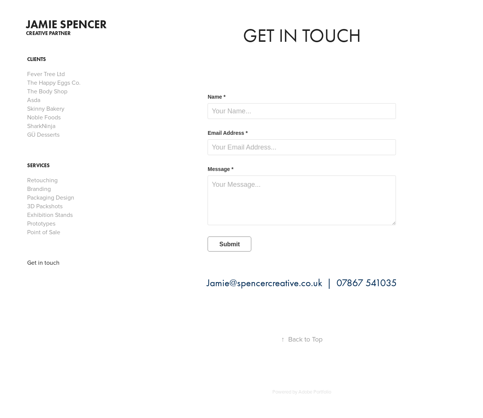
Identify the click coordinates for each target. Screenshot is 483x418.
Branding (39, 189)
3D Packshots (45, 206)
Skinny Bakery (45, 108)
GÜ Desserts (43, 134)
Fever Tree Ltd (46, 74)
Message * (220, 169)
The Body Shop (47, 91)
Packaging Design (50, 197)
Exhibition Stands (50, 215)
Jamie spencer (66, 24)
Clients (36, 59)
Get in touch (43, 262)
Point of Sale (43, 232)
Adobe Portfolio (314, 391)
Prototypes (41, 223)
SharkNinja (41, 126)
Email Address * (228, 133)
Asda (33, 100)
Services (38, 165)
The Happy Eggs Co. (54, 82)
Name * (216, 96)
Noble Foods (44, 117)
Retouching (42, 180)
